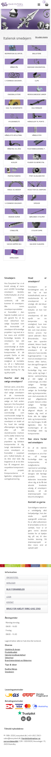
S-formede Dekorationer (14, 203)
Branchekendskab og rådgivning (18, 660)
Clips (37, 80)
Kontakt (10, 602)
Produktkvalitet (11, 652)
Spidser (37, 203)
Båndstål (14, 67)
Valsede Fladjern (37, 244)
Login (8, 596)
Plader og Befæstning (36, 162)
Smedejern (9, 671)
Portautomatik (14, 176)
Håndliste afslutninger (14, 135)
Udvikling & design (12, 649)
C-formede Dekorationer (14, 80)
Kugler (14, 162)
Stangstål (14, 230)
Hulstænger (37, 108)
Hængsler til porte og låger (36, 121)
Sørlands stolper (37, 216)
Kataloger (14, 257)
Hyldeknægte (14, 121)
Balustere (36, 53)
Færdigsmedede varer (36, 94)
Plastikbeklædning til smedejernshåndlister (36, 148)
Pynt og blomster (37, 176)
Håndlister (36, 135)
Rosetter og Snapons (37, 189)
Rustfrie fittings (11, 668)
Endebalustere (14, 94)
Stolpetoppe (36, 230)
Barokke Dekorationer (36, 67)
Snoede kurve (14, 216)
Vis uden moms (41, 37)
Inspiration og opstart (14, 53)
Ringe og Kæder (14, 189)
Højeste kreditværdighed (15, 654)
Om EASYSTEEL (12, 577)
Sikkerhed (9, 657)
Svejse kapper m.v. (14, 244)
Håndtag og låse (14, 148)
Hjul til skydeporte (14, 108)
